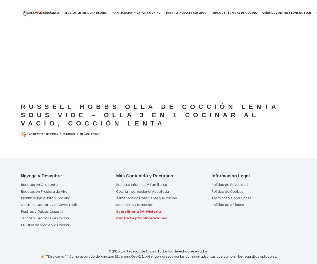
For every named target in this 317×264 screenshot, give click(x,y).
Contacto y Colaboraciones (141, 218)
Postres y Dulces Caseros (186, 13)
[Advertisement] (159, 58)
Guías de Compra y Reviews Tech (286, 13)
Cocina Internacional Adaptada (142, 191)
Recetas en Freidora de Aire (85, 13)
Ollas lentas (89, 134)
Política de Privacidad (230, 184)
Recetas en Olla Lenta (42, 13)
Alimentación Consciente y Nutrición (146, 198)
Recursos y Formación (134, 204)
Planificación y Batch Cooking (136, 13)
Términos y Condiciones (231, 198)
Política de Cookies (227, 191)
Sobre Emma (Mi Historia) (139, 211)
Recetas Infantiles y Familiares (141, 184)
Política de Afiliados (228, 204)
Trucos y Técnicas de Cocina (234, 13)
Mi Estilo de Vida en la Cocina (45, 225)
